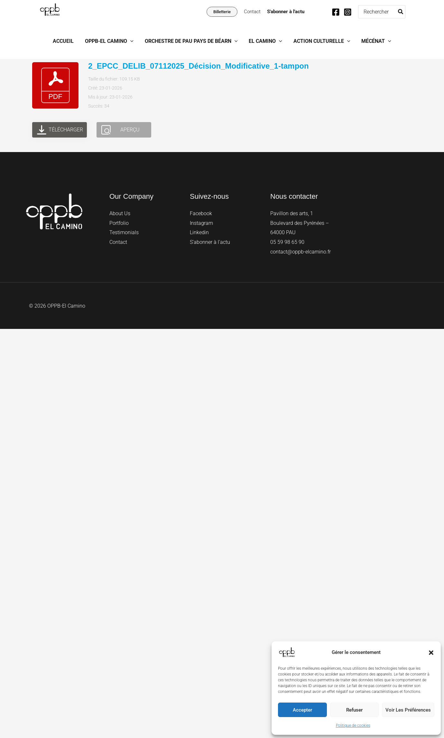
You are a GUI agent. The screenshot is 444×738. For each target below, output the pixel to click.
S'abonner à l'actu (285, 11)
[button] (431, 652)
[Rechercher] (401, 11)
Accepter (302, 710)
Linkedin (199, 232)
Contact (252, 11)
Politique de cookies (353, 725)
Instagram (201, 223)
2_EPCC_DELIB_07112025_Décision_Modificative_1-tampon (198, 66)
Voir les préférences (408, 710)
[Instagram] (348, 12)
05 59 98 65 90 (287, 242)
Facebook (201, 213)
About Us (119, 213)
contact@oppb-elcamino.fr (300, 252)
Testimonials (124, 232)
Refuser (354, 710)
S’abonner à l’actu (210, 242)
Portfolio (119, 223)
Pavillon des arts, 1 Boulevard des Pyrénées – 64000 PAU (299, 222)
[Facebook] (336, 12)
